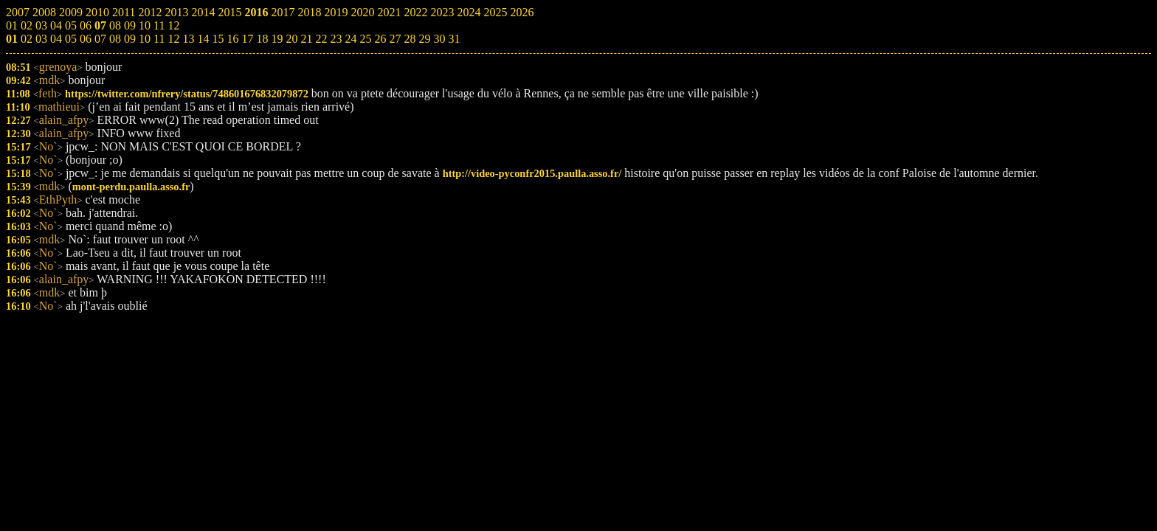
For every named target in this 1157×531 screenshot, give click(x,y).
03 (41, 38)
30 (439, 38)
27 (395, 38)
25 (365, 38)
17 (247, 38)
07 (100, 38)
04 (56, 38)
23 (336, 38)
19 (277, 38)
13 (188, 38)
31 (454, 38)
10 (145, 38)
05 (71, 38)
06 (85, 38)
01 (12, 38)
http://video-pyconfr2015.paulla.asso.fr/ (532, 173)
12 (173, 38)
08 (115, 38)
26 (380, 38)
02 (26, 38)
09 (130, 38)
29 (424, 38)
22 (321, 38)
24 (350, 38)
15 (218, 38)
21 (306, 38)
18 (262, 38)
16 (232, 38)
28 (409, 38)
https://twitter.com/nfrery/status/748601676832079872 (186, 94)
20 (291, 38)
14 (203, 38)
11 (159, 38)
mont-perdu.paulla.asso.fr (131, 186)
